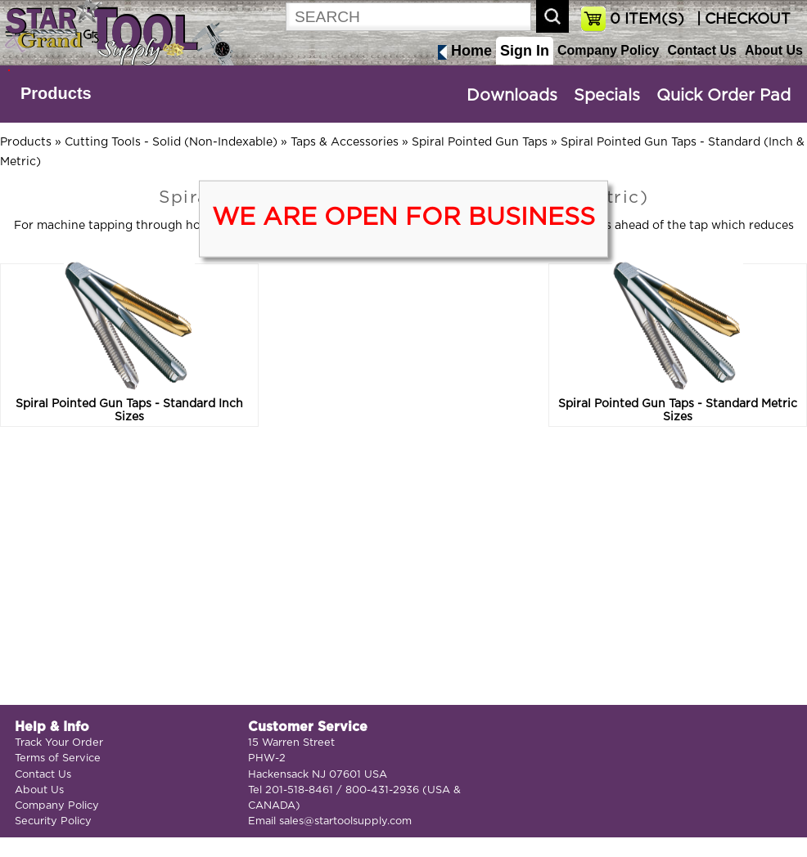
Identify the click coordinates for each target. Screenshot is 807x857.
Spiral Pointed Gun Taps (480, 142)
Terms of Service (58, 758)
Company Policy (608, 50)
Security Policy (53, 821)
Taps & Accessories (345, 142)
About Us (774, 50)
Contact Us (701, 50)
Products (56, 93)
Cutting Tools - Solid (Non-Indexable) (171, 142)
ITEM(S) (647, 19)
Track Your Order (59, 743)
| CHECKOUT (741, 19)
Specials (607, 95)
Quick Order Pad (723, 95)
